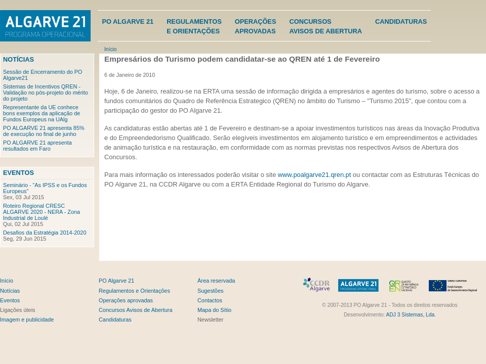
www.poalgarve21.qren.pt (314, 174)
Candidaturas (401, 21)
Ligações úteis (17, 310)
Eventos (18, 172)
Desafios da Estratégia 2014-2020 (44, 233)
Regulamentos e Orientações (134, 291)
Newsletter (210, 319)
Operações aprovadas (126, 300)
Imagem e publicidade (27, 319)
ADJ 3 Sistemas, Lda (410, 314)
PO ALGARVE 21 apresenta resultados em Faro (37, 146)
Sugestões (210, 291)
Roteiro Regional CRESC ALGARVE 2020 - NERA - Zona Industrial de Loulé (41, 212)
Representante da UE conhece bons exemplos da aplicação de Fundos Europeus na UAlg (41, 113)
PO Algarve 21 (127, 21)
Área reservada (216, 281)
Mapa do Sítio (214, 310)
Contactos (209, 300)
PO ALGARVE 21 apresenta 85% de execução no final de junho (44, 131)
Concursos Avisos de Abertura (135, 310)
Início (110, 49)
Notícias (18, 59)
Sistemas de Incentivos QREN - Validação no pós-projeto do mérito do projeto (45, 92)
